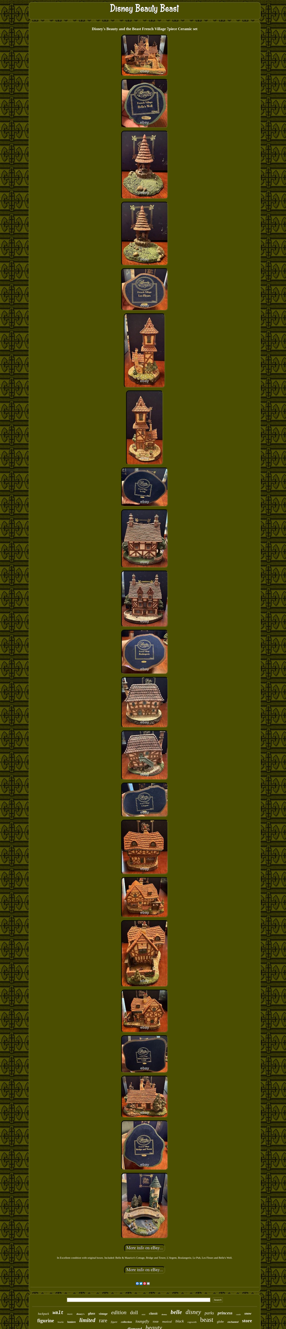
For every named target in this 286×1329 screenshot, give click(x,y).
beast (206, 1319)
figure (114, 1321)
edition (118, 1312)
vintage (103, 1313)
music (70, 1314)
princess (225, 1313)
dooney (164, 1314)
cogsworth (192, 1322)
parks (209, 1313)
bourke (61, 1322)
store (247, 1320)
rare (103, 1320)
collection (126, 1321)
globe (220, 1321)
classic (153, 1313)
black (179, 1321)
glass (91, 1313)
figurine (45, 1320)
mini (143, 1314)
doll (134, 1312)
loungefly (142, 1321)
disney (193, 1312)
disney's (80, 1314)
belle (176, 1312)
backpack (43, 1313)
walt (58, 1312)
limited (87, 1320)
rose (156, 1321)
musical (167, 1321)
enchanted (232, 1322)
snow (247, 1313)
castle (238, 1314)
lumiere (71, 1322)
